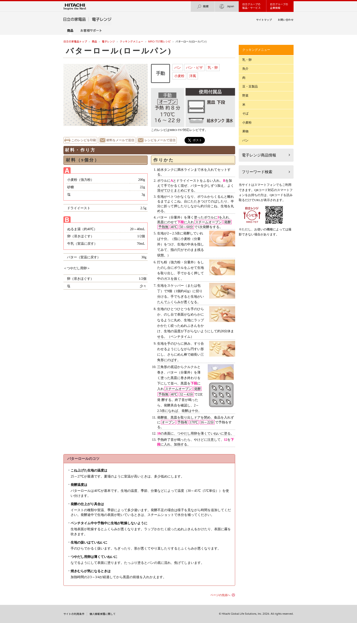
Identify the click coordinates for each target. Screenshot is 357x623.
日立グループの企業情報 (279, 6)
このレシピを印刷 (83, 140)
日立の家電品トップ (75, 41)
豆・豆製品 (250, 86)
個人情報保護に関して (102, 614)
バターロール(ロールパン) (119, 51)
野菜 (245, 95)
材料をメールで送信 (120, 140)
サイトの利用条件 (73, 614)
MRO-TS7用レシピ (159, 41)
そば (245, 113)
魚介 (245, 68)
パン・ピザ (194, 67)
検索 (203, 6)
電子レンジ (108, 41)
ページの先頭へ (220, 595)
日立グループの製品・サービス (251, 6)
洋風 (192, 76)
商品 (94, 41)
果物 (245, 131)
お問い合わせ (286, 19)
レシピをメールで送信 (160, 140)
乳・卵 (213, 67)
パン (177, 67)
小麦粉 (179, 76)
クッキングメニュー (131, 41)
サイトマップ (264, 19)
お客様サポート (91, 30)
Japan (226, 6)
